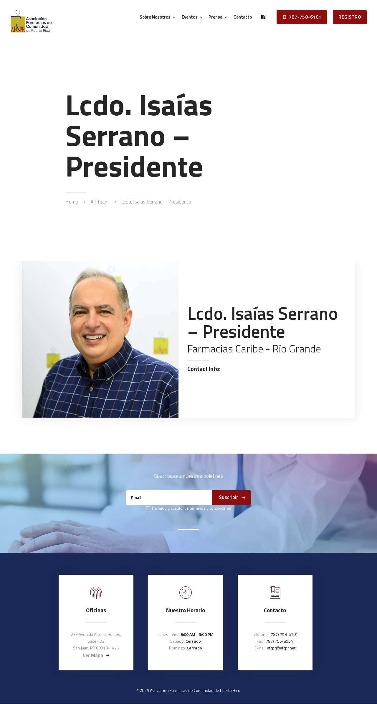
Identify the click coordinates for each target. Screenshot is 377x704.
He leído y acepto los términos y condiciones (191, 508)
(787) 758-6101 (283, 634)
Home (71, 202)
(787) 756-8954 (278, 641)
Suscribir (228, 497)
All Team (99, 202)
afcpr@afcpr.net (281, 648)
